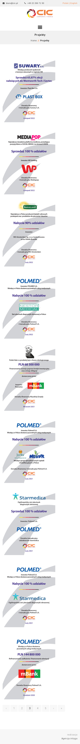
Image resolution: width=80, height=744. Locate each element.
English (73, 3)
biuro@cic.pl (12, 3)
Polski (65, 3)
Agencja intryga (69, 738)
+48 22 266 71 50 (35, 3)
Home (34, 40)
